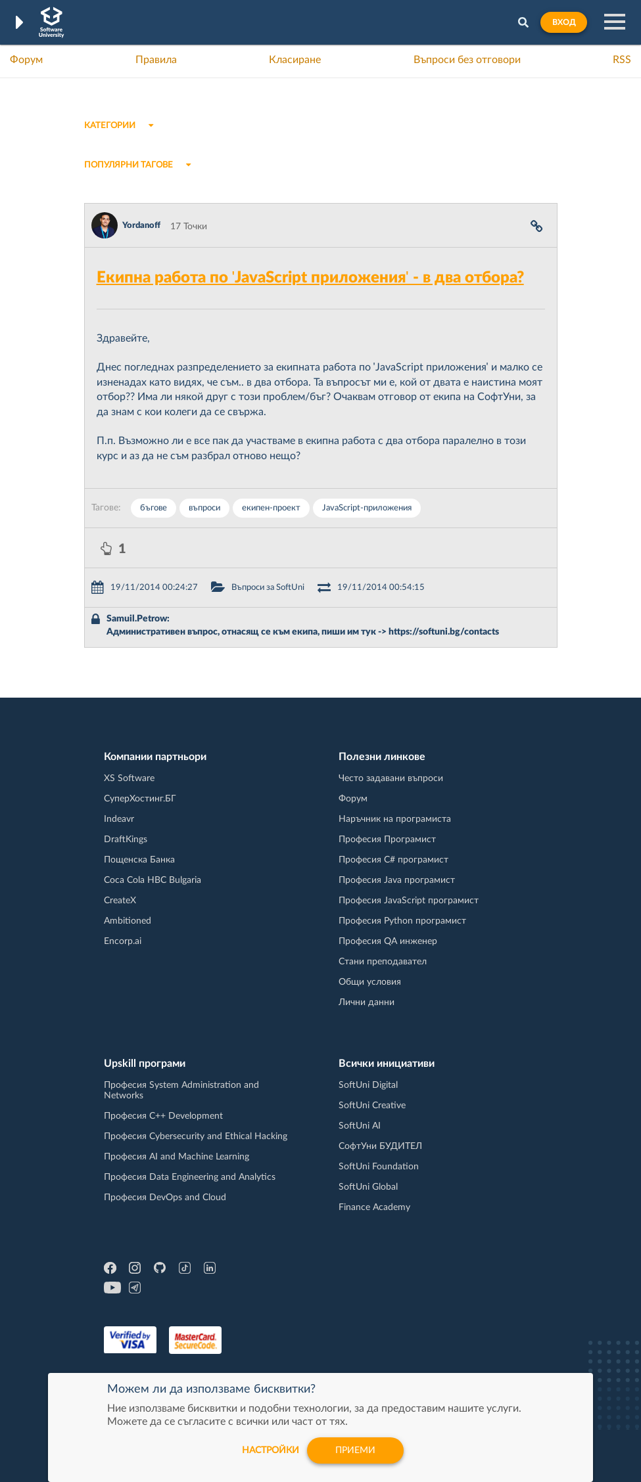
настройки (270, 1450)
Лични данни (366, 1002)
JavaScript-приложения (367, 508)
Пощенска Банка (139, 859)
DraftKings (125, 839)
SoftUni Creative (372, 1105)
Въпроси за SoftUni (267, 587)
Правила (156, 60)
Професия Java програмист (397, 880)
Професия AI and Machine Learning (176, 1156)
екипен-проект (271, 508)
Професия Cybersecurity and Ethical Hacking (195, 1136)
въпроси (204, 508)
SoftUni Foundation (379, 1166)
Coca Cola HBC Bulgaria (152, 880)
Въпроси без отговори (467, 60)
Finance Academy (374, 1207)
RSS (622, 60)
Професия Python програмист (402, 921)
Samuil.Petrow (137, 618)
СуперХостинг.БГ (140, 798)
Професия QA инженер (388, 941)
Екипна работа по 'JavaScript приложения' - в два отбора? (310, 278)
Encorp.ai (122, 941)
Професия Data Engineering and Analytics (189, 1177)
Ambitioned (127, 921)
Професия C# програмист (393, 859)
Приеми (355, 1450)
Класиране (295, 60)
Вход (563, 22)
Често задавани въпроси (391, 778)
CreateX (120, 900)
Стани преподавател (383, 961)
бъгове (153, 508)
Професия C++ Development (163, 1116)
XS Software (129, 778)
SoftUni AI (360, 1126)
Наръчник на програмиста (395, 819)
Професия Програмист (387, 839)
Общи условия (370, 982)
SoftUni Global (368, 1187)
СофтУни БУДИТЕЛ (380, 1146)
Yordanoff (141, 225)
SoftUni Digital (368, 1085)
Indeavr (119, 819)
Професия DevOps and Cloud (165, 1197)
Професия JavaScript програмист (409, 900)
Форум (26, 60)
